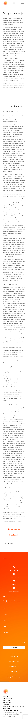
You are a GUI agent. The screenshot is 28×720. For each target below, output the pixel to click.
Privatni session (14, 529)
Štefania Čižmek (14, 656)
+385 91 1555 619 (14, 578)
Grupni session (14, 535)
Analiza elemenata (14, 666)
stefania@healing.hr (14, 591)
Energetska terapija (14, 661)
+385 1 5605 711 (14, 571)
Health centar (14, 671)
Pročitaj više (9, 543)
